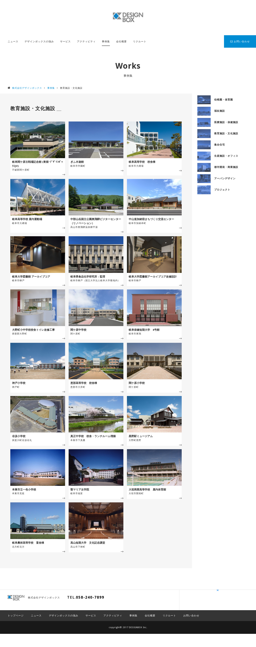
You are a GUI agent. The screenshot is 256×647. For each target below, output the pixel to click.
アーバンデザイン (216, 178)
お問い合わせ (240, 41)
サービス (65, 41)
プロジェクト (213, 189)
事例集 (106, 41)
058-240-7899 (90, 615)
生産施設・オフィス (217, 155)
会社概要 (121, 41)
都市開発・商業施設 (217, 167)
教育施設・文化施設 (217, 133)
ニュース (13, 41)
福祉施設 (211, 110)
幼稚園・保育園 (215, 99)
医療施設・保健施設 (217, 122)
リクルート (139, 41)
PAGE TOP (237, 617)
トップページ (16, 628)
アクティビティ (86, 41)
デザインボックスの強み (39, 41)
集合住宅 (211, 144)
